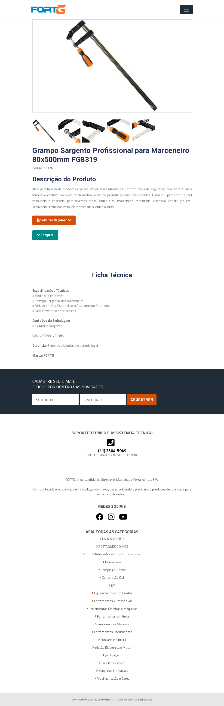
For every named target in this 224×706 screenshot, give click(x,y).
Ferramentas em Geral (112, 616)
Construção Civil (112, 577)
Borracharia (112, 562)
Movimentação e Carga (112, 678)
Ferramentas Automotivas (112, 601)
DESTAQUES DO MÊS (112, 546)
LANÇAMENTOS (112, 538)
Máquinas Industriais (112, 670)
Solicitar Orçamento (54, 220)
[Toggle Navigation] (186, 9)
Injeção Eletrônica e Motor (112, 647)
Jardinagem (112, 655)
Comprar (45, 234)
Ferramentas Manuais (112, 624)
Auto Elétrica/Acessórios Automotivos (112, 554)
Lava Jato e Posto (112, 663)
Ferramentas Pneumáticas (112, 632)
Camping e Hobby (112, 570)
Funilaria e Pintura (112, 639)
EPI (112, 585)
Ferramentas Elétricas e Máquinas (112, 608)
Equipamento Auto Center (112, 593)
